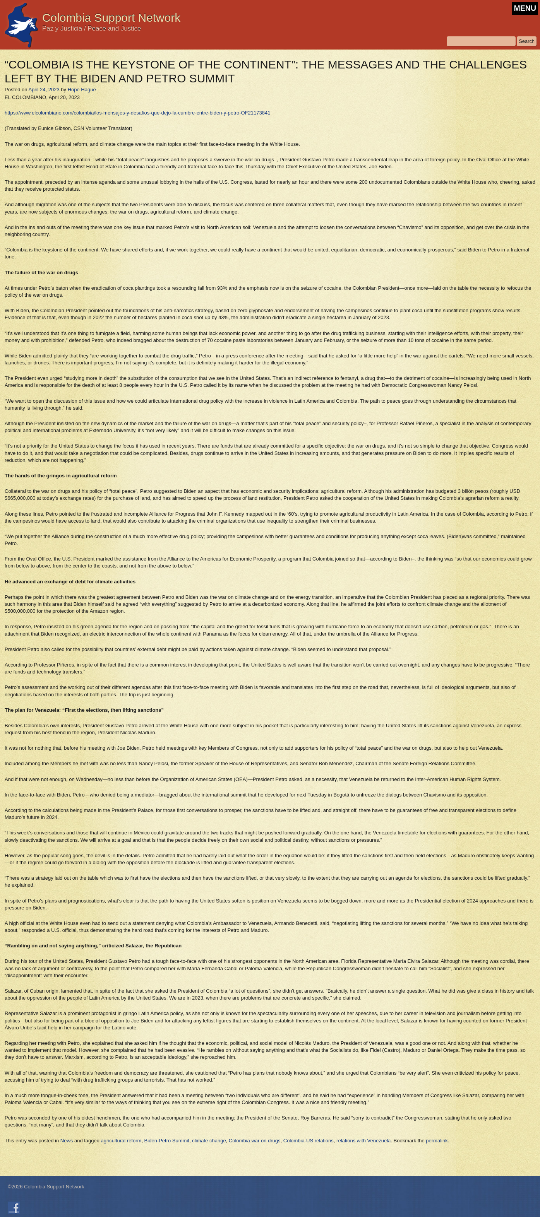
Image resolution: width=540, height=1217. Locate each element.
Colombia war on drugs (255, 1141)
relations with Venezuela (363, 1141)
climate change (209, 1141)
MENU (525, 8)
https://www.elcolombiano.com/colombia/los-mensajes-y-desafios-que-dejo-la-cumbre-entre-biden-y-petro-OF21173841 (137, 113)
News (66, 1141)
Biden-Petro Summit (166, 1141)
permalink (436, 1141)
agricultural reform (121, 1141)
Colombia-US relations (308, 1141)
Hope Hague (82, 89)
